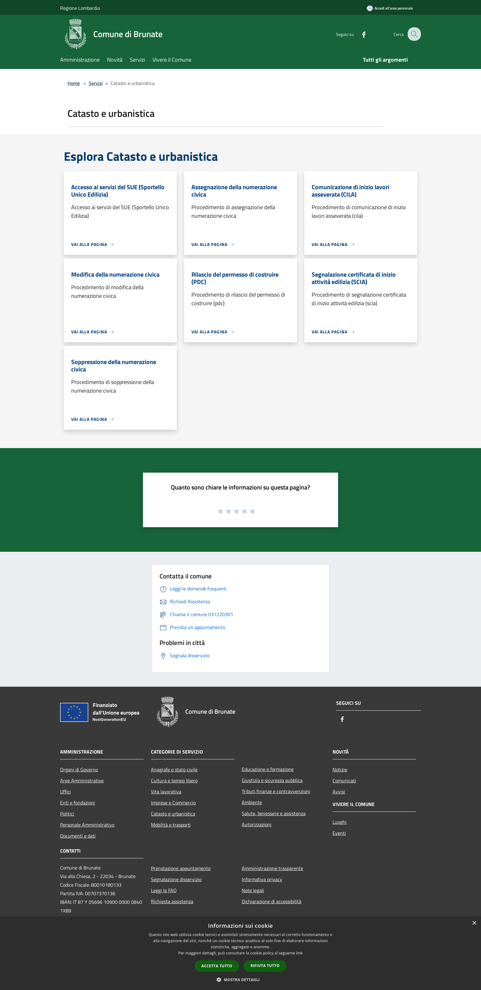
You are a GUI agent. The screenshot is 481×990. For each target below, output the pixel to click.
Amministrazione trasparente (272, 868)
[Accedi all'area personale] (390, 8)
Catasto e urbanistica (173, 813)
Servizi (96, 83)
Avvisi (339, 791)
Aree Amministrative (82, 780)
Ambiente (252, 802)
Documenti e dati (78, 835)
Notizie (340, 769)
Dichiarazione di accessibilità (271, 901)
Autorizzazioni (256, 824)
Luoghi (340, 822)
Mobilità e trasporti (171, 824)
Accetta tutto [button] (217, 966)
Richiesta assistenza (172, 901)
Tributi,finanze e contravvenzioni (276, 791)
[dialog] (240, 953)
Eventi (339, 833)
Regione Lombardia (80, 8)
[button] (240, 980)
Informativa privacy (262, 879)
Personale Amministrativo (87, 824)
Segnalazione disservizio (176, 879)
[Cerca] (413, 34)
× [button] (474, 923)
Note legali (253, 890)
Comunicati (344, 780)
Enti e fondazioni (77, 802)
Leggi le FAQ (164, 890)
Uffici (65, 791)
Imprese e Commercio (173, 802)
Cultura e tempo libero (174, 780)
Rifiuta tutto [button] (265, 965)
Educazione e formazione (268, 769)
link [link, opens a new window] (299, 953)
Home (73, 83)
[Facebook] (359, 34)
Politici (67, 813)
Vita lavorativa (166, 791)
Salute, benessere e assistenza (274, 813)
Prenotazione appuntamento (180, 868)
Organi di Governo (79, 769)
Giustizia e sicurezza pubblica (272, 780)
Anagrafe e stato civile (174, 769)
